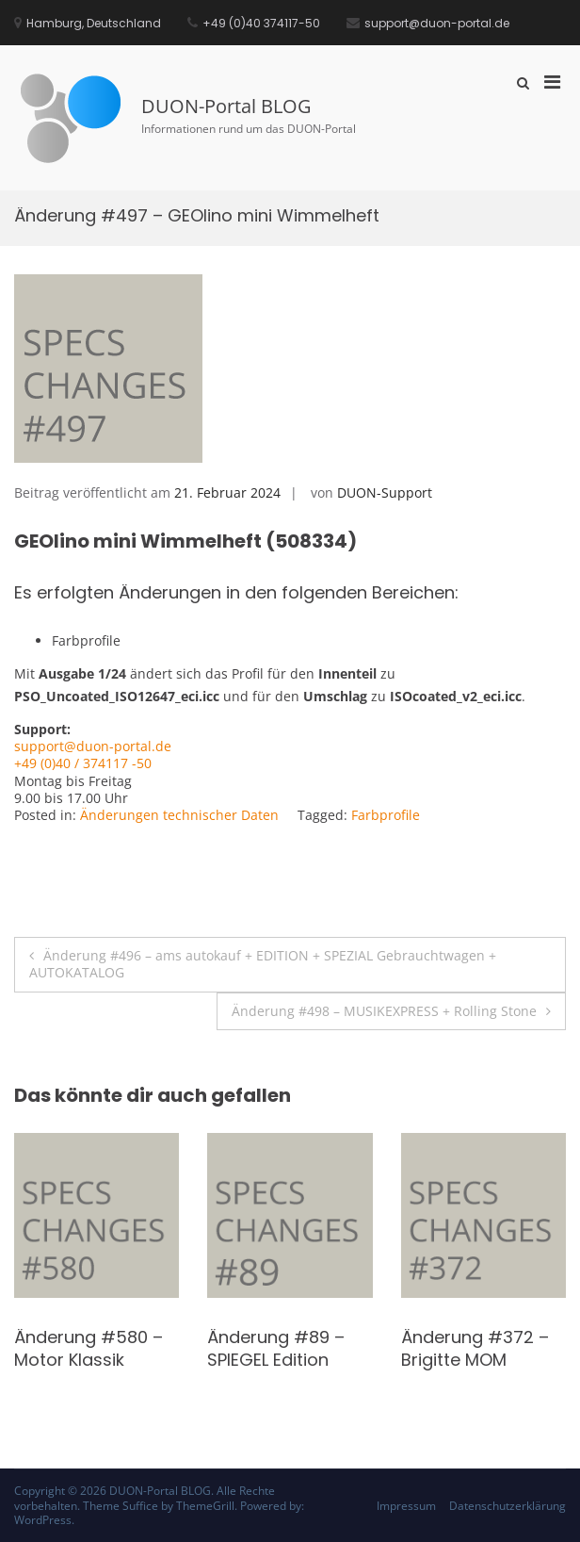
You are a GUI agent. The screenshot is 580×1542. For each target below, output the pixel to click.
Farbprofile (385, 815)
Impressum (406, 1506)
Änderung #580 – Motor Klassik (88, 1347)
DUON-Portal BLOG (226, 106)
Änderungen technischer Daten (179, 815)
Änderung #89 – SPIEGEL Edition (276, 1347)
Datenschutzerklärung (507, 1506)
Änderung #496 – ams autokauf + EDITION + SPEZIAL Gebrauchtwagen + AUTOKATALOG (262, 963)
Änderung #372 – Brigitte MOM (475, 1347)
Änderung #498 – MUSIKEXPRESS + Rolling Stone (384, 1011)
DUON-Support (384, 492)
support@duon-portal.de (92, 746)
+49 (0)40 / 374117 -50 (83, 763)
